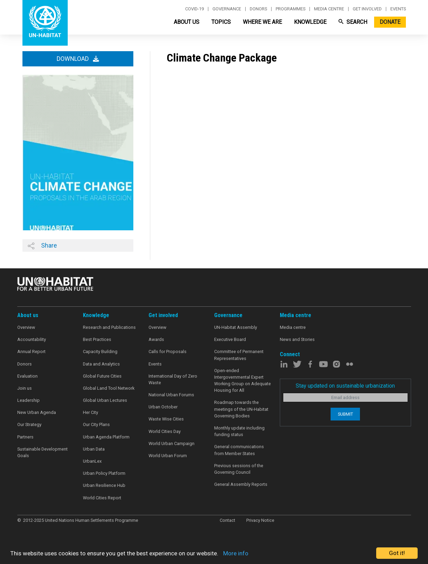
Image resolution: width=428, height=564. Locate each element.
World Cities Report (102, 497)
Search (353, 22)
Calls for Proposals (168, 351)
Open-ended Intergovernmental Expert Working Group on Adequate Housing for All (242, 380)
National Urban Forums (171, 394)
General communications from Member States (239, 450)
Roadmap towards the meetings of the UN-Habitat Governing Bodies (241, 409)
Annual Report (31, 351)
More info (235, 553)
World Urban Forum (168, 455)
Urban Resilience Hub (104, 485)
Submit (345, 414)
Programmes (290, 9)
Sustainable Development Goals (42, 452)
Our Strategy (29, 424)
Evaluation (27, 376)
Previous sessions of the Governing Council (238, 469)
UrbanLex (92, 461)
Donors (258, 9)
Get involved (367, 9)
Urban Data (94, 449)
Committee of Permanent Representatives (239, 355)
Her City (90, 412)
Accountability (31, 339)
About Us (186, 22)
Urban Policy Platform (104, 473)
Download (78, 58)
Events (398, 9)
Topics (221, 22)
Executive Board (230, 339)
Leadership (28, 400)
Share (42, 245)
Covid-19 (194, 9)
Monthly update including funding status (239, 431)
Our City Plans (96, 424)
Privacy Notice (260, 520)
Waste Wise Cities (166, 419)
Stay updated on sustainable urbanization (345, 385)
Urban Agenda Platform (106, 437)
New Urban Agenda (36, 412)
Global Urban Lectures (105, 400)
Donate (390, 22)
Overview (26, 327)
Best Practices (97, 339)
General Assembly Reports (240, 484)
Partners (25, 437)
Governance (226, 9)
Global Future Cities (102, 376)
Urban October (163, 406)
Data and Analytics (101, 364)
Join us (24, 388)
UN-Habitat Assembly (235, 327)
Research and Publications (109, 327)
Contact (227, 520)
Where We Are (262, 22)
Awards (156, 339)
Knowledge (310, 22)
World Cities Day (165, 431)
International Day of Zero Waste (173, 379)
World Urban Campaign (171, 443)
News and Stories (297, 339)
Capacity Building (100, 351)
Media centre (329, 9)
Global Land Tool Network (108, 388)
